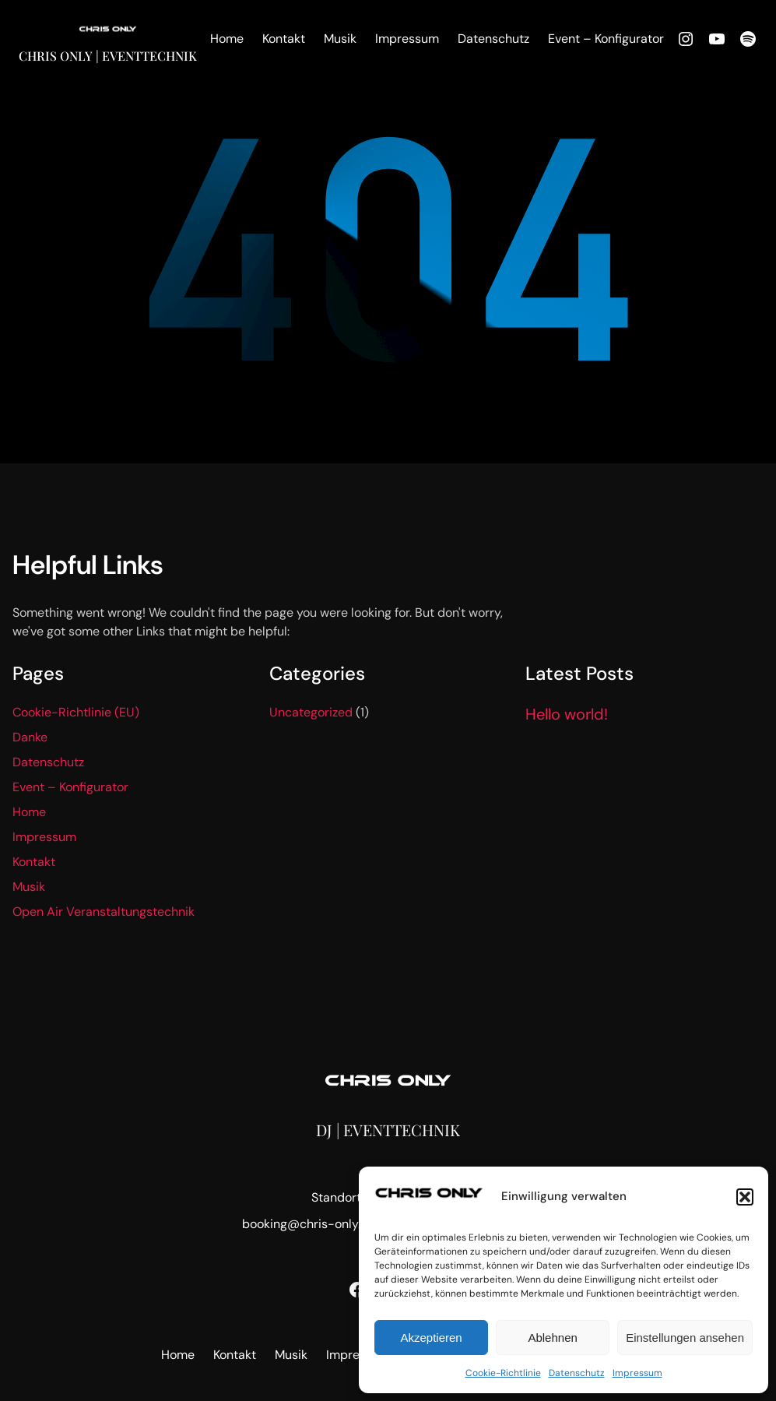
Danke (29, 737)
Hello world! (566, 714)
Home (29, 812)
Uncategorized (311, 712)
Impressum (637, 1373)
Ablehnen (552, 1337)
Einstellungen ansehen (685, 1337)
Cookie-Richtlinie (503, 1373)
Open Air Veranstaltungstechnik (103, 911)
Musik (28, 886)
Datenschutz (577, 1373)
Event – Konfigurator (70, 787)
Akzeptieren (431, 1337)
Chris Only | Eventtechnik (108, 56)
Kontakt (33, 862)
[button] (745, 1197)
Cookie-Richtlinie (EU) (75, 712)
